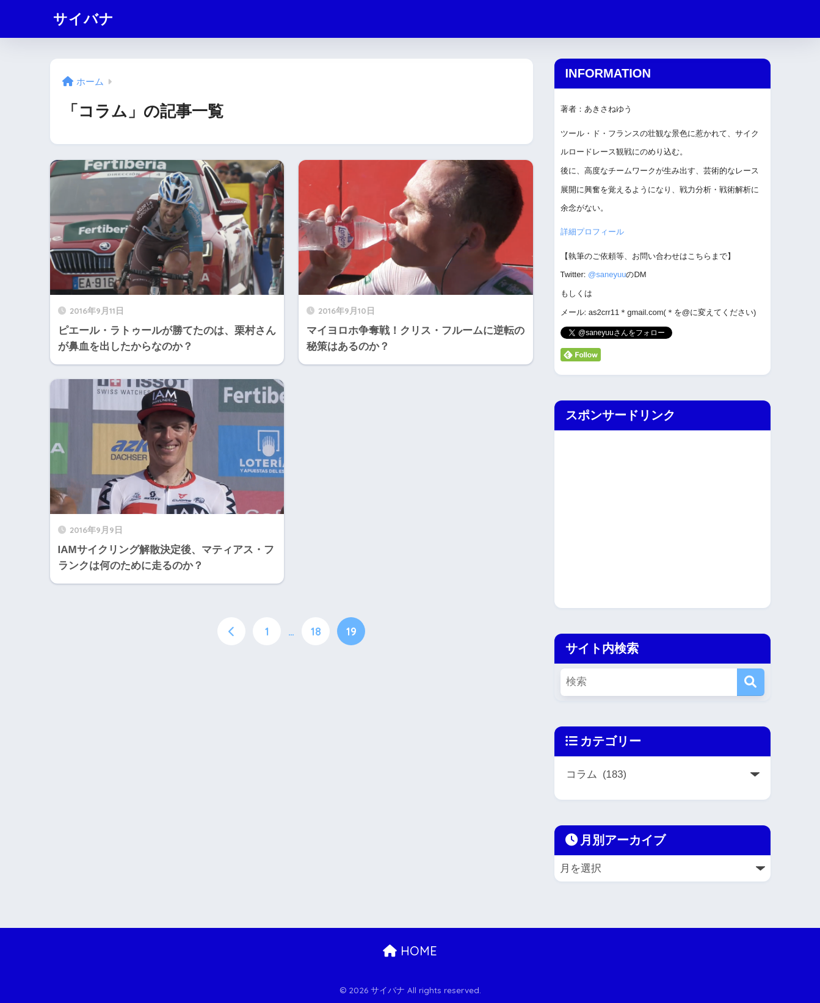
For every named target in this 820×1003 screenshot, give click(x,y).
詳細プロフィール (592, 231)
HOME (410, 950)
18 (316, 631)
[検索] (750, 682)
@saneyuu (607, 274)
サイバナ (83, 18)
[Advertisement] (657, 515)
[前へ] (231, 631)
